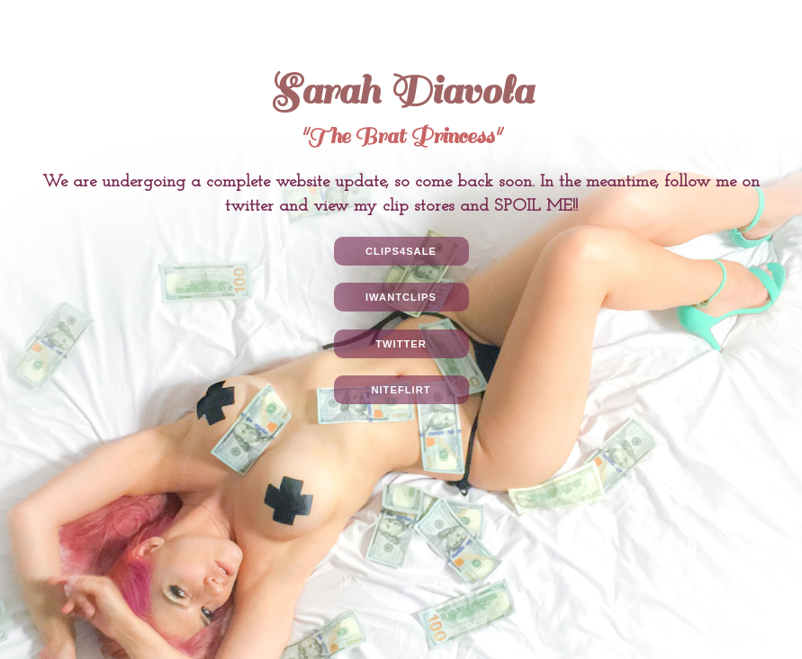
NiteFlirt (400, 389)
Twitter (401, 344)
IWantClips (401, 297)
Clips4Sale (401, 251)
